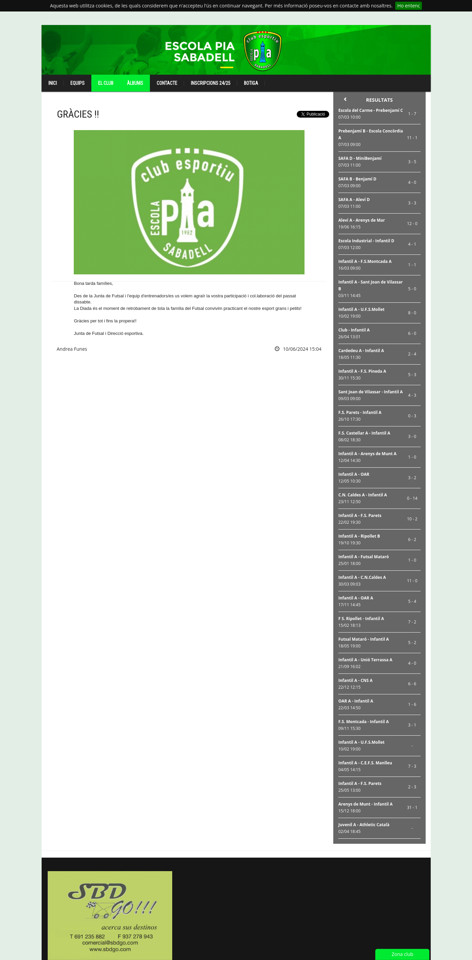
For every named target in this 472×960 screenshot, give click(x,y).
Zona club (402, 954)
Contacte (167, 83)
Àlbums (135, 83)
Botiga (251, 83)
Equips (77, 83)
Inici (52, 83)
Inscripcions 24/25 (210, 83)
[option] (110, 915)
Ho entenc (408, 5)
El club (105, 83)
